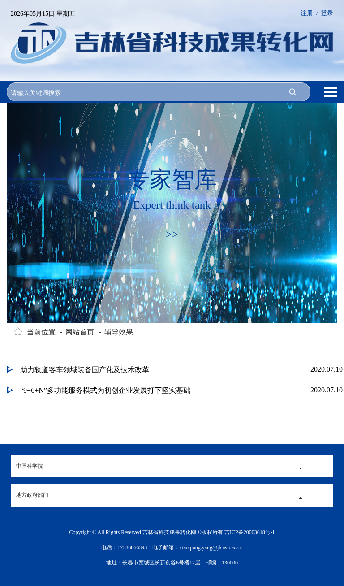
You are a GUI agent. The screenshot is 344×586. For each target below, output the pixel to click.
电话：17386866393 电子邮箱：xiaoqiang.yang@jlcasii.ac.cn (171, 547)
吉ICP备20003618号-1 (249, 532)
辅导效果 (116, 332)
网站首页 (77, 332)
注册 (307, 13)
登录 (327, 13)
